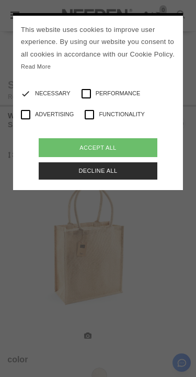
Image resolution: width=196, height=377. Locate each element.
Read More (36, 66)
